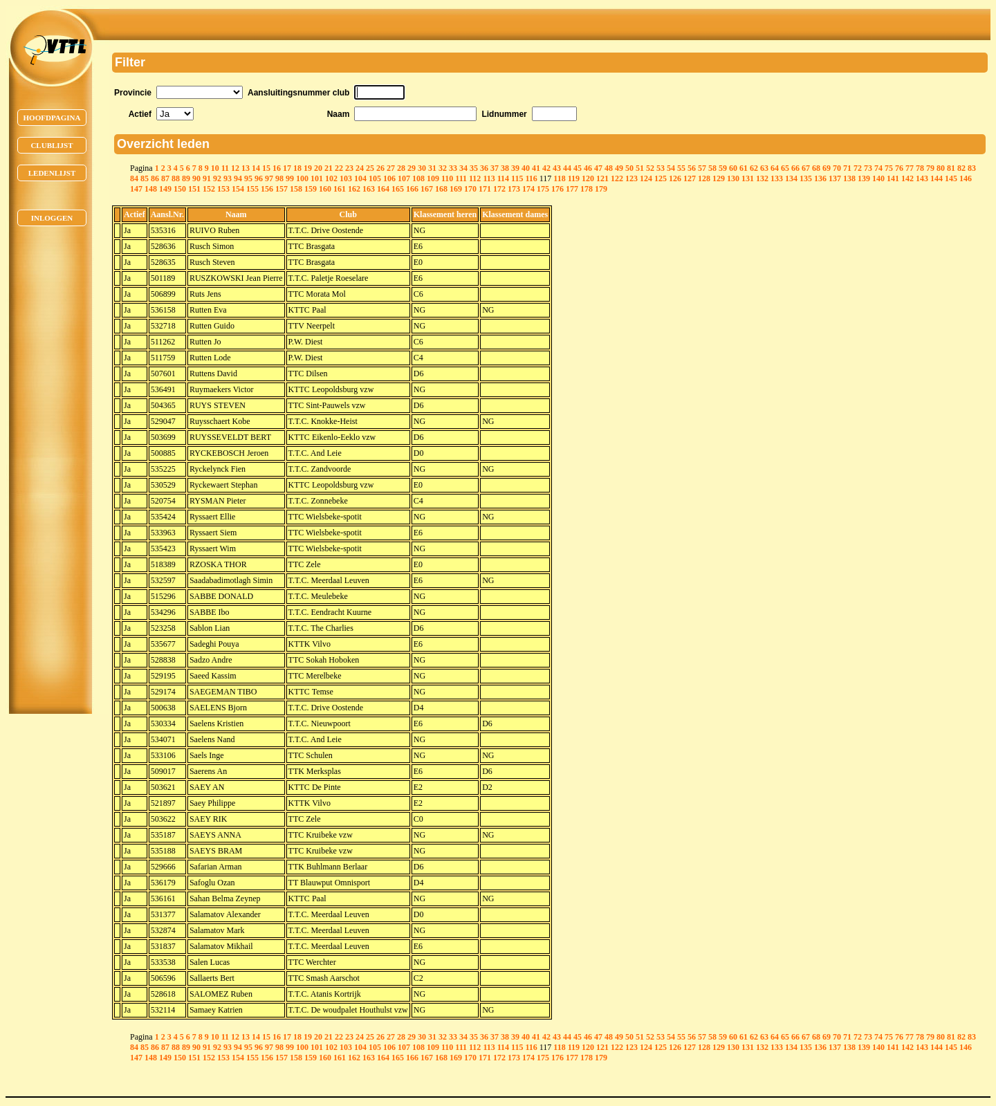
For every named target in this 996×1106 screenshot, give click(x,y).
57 (702, 168)
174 (528, 189)
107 (404, 178)
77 (909, 168)
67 (806, 168)
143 (922, 178)
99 (290, 178)
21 (328, 168)
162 (354, 189)
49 (619, 168)
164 (383, 189)
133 (777, 178)
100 (302, 178)
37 (494, 168)
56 (692, 168)
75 (889, 168)
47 (598, 168)
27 (391, 168)
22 (339, 168)
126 (675, 178)
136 (820, 178)
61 (743, 168)
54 (671, 168)
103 (346, 178)
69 (826, 168)
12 (235, 168)
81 (951, 168)
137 (835, 178)
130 (733, 178)
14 (256, 168)
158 (296, 189)
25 (370, 168)
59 (723, 168)
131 (747, 178)
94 (238, 178)
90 (196, 178)
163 (368, 189)
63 (764, 168)
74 (878, 168)
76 (899, 168)
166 (412, 189)
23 (349, 168)
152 (209, 189)
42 (546, 168)
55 (681, 168)
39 (515, 168)
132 (762, 178)
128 (704, 178)
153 (223, 189)
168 (441, 189)
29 (411, 168)
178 (586, 189)
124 (646, 178)
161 (339, 189)
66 (795, 168)
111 (461, 178)
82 (961, 168)
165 (397, 189)
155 (252, 189)
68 (816, 168)
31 (432, 168)
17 (287, 168)
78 (920, 168)
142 (907, 178)
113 (489, 178)
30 (422, 168)
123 (631, 178)
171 (485, 189)
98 (279, 178)
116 (531, 178)
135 (806, 178)
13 (245, 168)
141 (893, 178)
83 (972, 168)
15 (266, 168)
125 (660, 178)
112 (475, 178)
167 (427, 189)
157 (281, 189)
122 (617, 178)
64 (775, 168)
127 (689, 178)
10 (215, 168)
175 (543, 189)
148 (151, 189)
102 (331, 178)
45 (577, 168)
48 (609, 168)
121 (602, 178)
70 (837, 168)
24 (360, 168)
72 (858, 168)
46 (588, 168)
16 (277, 168)
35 (474, 168)
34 (463, 168)
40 (526, 168)
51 (640, 168)
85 (144, 178)
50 (629, 168)
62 (754, 168)
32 (443, 168)
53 (660, 168)
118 (559, 178)
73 (868, 168)
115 (517, 178)
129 (718, 178)
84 (134, 178)
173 (514, 189)
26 (380, 168)
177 (572, 189)
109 (433, 178)
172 (499, 189)
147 (136, 189)
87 (165, 178)
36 (484, 168)
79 (930, 168)
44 (567, 168)
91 (207, 178)
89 (186, 178)
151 (194, 189)
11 (225, 168)
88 (176, 178)
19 (308, 168)
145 (951, 178)
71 (847, 168)
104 (360, 178)
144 (936, 178)
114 (503, 178)
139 (864, 178)
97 (269, 178)
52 (650, 168)
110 (447, 178)
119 (574, 178)
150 (180, 189)
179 (601, 189)
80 (941, 168)
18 (297, 168)
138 (849, 178)
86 (155, 178)
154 (238, 189)
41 (536, 168)
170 (470, 189)
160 (325, 189)
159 (310, 189)
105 (375, 178)
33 (453, 168)
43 (557, 168)
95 (248, 178)
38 (505, 168)
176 (557, 189)
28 (401, 168)
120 (588, 178)
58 (712, 168)
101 (317, 178)
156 (267, 189)
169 (456, 189)
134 (791, 178)
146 (965, 178)
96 (259, 178)
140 (878, 178)
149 (165, 189)
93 (227, 178)
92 (217, 178)
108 (418, 178)
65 (785, 168)
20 (318, 168)
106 (389, 178)
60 (733, 168)
